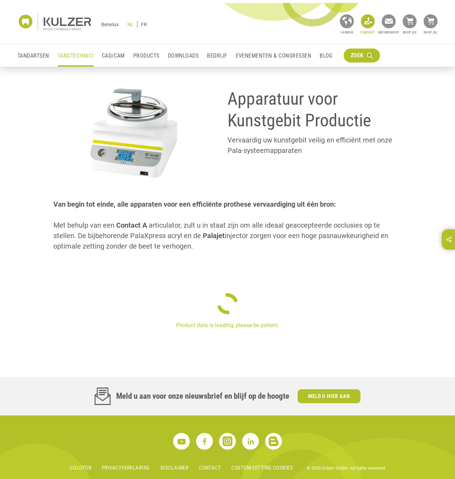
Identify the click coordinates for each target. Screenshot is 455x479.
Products (146, 55)
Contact (210, 468)
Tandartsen (33, 55)
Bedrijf (217, 55)
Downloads (183, 55)
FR (144, 24)
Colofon (80, 468)
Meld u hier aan (329, 396)
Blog (326, 55)
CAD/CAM (113, 55)
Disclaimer (175, 468)
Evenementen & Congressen (274, 55)
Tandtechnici (76, 55)
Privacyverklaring (126, 468)
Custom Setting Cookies (262, 468)
